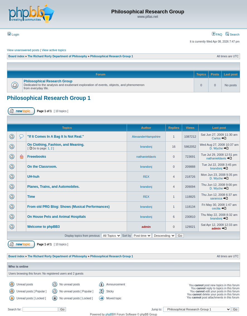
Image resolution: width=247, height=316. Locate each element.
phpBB (110, 314)
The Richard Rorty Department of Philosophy (57, 56)
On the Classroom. (42, 167)
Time (31, 197)
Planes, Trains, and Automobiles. (53, 187)
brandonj (146, 146)
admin (146, 226)
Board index (16, 56)
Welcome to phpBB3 (43, 227)
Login (13, 34)
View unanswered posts (23, 50)
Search (232, 34)
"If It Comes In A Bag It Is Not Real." (55, 137)
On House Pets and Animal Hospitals (56, 217)
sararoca (216, 198)
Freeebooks (36, 157)
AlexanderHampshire (146, 136)
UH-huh (33, 177)
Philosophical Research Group (48, 81)
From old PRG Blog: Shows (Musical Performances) (68, 207)
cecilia (216, 208)
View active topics (54, 50)
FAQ (217, 34)
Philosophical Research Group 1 (111, 56)
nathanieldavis (146, 156)
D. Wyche (216, 148)
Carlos (216, 138)
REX (146, 176)
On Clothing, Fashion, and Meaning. (55, 145)
